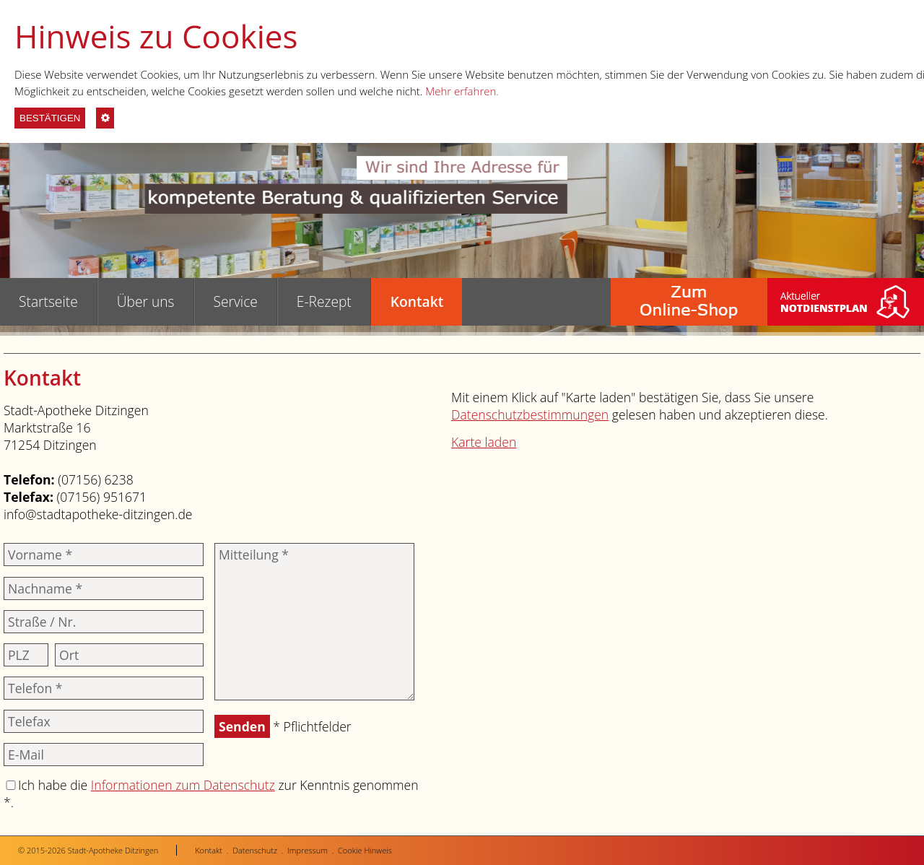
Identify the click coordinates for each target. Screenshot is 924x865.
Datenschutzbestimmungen (530, 414)
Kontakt (417, 301)
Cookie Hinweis (365, 850)
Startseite (48, 301)
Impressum (307, 850)
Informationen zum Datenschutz (183, 785)
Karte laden (483, 442)
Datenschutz (254, 850)
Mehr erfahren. (462, 91)
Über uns (146, 301)
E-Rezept (324, 301)
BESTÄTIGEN (49, 118)
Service (236, 301)
